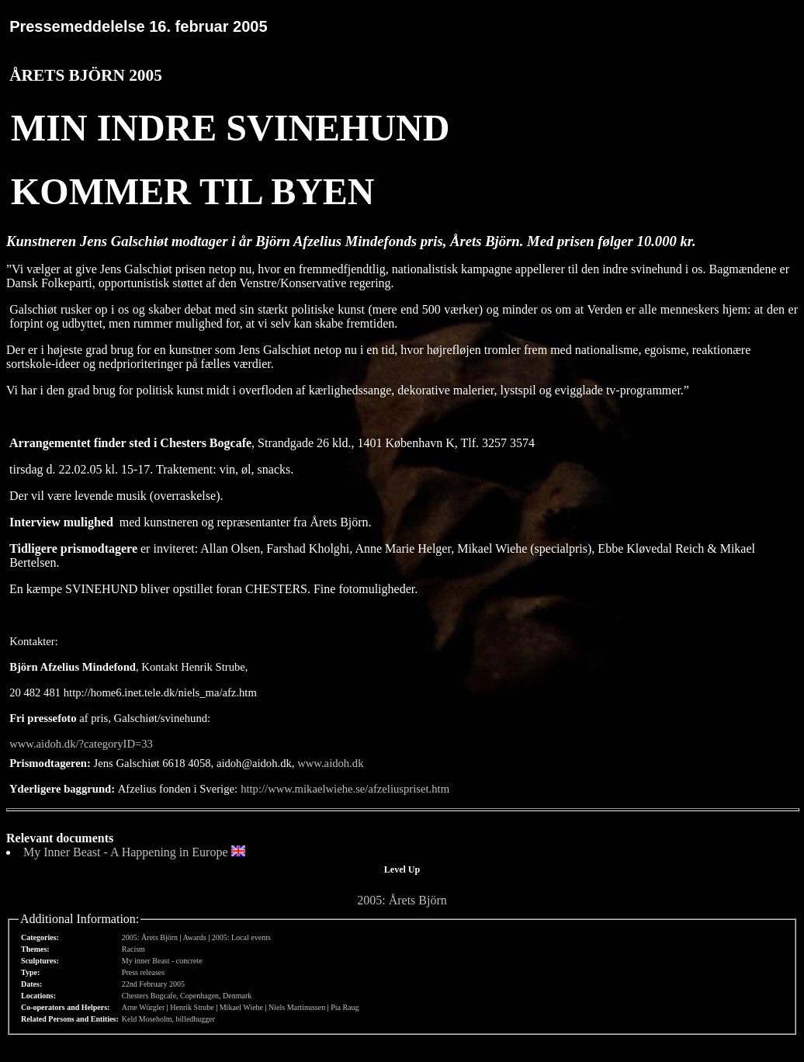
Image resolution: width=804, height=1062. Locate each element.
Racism (133, 949)
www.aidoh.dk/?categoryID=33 (81, 744)
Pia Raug (345, 1007)
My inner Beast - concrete (162, 960)
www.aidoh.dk (330, 763)
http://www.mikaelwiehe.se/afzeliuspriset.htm (345, 789)
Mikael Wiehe (241, 1007)
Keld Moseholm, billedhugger (168, 1019)
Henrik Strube (191, 1007)
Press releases (143, 972)
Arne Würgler (143, 1007)
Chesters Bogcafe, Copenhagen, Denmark (186, 995)
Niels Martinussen (297, 1007)
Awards (194, 937)
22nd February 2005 (153, 984)
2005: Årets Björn (402, 900)
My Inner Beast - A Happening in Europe (125, 852)
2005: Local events (241, 937)
